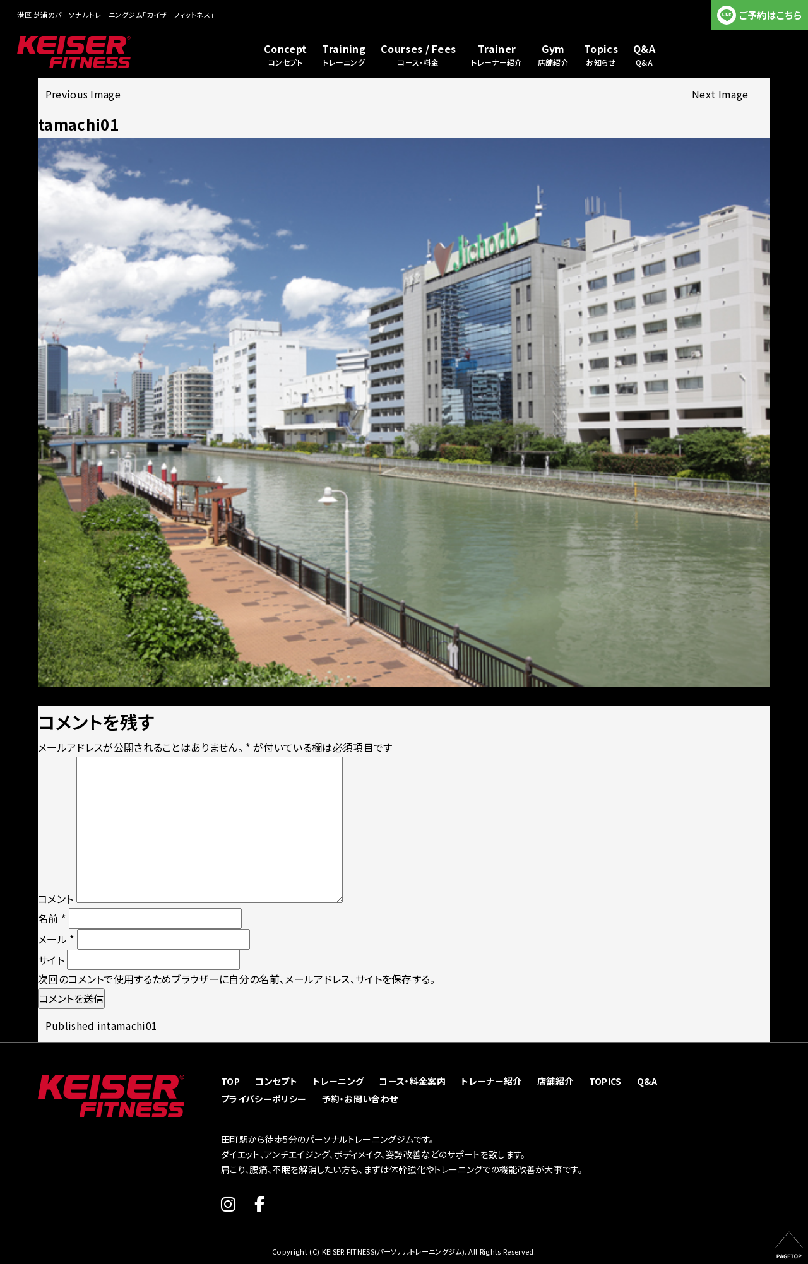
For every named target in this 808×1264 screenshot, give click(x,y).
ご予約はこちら (770, 14)
